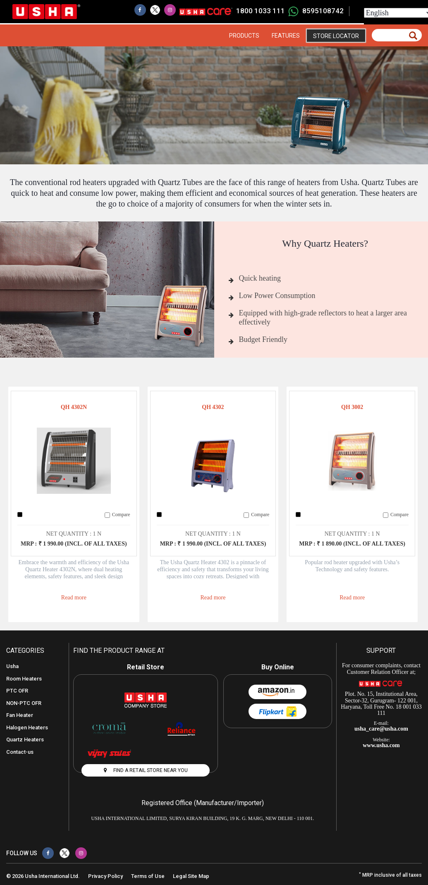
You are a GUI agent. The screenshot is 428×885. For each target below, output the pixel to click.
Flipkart (277, 711)
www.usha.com (381, 745)
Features (286, 35)
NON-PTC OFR (23, 703)
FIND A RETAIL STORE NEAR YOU (146, 770)
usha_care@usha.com (381, 729)
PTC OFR (17, 691)
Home (216, 35)
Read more (73, 597)
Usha (12, 666)
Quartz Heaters (25, 739)
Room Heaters (24, 679)
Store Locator (336, 36)
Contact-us (19, 752)
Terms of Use (148, 876)
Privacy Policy (105, 876)
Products (244, 35)
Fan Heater (19, 715)
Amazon (277, 692)
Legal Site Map (191, 876)
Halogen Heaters (27, 727)
